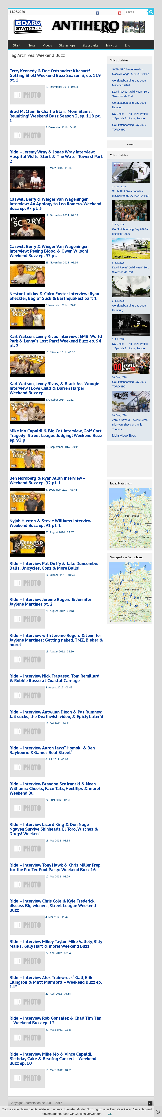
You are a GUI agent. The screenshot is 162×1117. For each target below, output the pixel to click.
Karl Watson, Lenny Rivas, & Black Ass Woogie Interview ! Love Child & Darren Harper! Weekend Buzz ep (54, 388)
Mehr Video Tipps (124, 435)
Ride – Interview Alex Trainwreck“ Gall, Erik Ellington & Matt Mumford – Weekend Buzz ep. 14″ (56, 982)
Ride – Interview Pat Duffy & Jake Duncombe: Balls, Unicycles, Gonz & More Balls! (54, 565)
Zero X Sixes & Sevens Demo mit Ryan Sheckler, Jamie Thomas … (129, 424)
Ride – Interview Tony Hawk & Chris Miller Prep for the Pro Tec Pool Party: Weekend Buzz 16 (55, 867)
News (32, 45)
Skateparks (90, 45)
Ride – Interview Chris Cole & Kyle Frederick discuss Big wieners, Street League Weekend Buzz (53, 905)
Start (16, 45)
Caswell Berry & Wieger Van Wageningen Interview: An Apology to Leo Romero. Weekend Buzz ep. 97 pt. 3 (55, 203)
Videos (47, 45)
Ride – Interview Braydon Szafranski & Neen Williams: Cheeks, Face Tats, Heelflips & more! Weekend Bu (55, 788)
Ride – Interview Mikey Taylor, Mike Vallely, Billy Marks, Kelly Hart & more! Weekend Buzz (56, 943)
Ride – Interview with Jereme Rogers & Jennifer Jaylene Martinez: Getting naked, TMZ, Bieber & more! (56, 639)
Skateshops (67, 45)
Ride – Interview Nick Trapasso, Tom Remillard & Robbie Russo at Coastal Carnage (54, 678)
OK (110, 1113)
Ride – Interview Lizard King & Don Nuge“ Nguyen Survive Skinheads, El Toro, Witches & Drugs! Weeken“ (54, 829)
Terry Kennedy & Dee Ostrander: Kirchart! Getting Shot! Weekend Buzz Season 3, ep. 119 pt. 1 (55, 75)
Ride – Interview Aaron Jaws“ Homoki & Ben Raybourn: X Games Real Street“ (52, 750)
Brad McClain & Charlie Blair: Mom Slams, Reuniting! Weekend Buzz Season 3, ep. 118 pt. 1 (55, 115)
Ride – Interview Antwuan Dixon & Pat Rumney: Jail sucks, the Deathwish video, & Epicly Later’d (56, 714)
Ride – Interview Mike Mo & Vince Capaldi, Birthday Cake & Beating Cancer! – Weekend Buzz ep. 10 (53, 1058)
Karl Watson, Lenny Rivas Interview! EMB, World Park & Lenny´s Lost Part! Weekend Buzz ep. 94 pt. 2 (56, 340)
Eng (127, 45)
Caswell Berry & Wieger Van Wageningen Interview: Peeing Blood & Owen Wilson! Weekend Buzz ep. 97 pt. (49, 250)
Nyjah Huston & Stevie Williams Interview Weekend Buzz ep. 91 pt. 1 (50, 523)
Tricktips (111, 45)
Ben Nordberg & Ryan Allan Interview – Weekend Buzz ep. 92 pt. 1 (48, 480)
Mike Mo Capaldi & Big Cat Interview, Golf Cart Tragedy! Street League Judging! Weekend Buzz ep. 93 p (56, 435)
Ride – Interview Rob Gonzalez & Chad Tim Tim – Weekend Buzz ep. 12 (55, 1020)
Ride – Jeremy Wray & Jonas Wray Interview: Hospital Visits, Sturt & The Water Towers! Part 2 (56, 156)
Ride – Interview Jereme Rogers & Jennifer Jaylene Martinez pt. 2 (50, 601)
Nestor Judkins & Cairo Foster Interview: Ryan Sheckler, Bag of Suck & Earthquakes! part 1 (54, 296)
